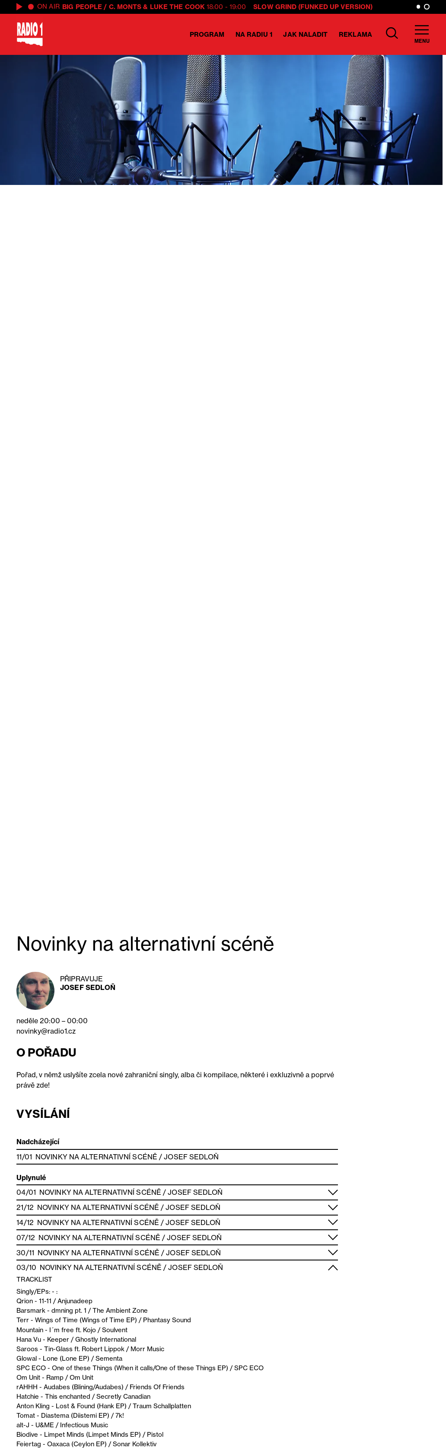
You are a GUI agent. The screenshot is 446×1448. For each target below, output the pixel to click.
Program (207, 34)
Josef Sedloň (87, 987)
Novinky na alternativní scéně (96, 1156)
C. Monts (125, 7)
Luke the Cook (177, 7)
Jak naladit (305, 34)
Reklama (355, 34)
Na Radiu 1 (254, 34)
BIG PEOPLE (82, 7)
